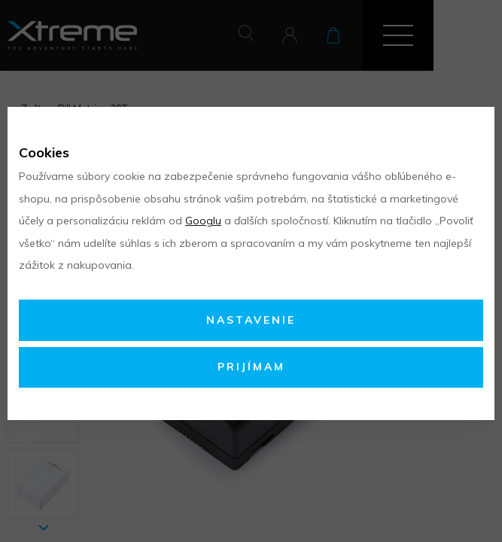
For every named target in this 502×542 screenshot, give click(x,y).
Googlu (203, 220)
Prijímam (251, 366)
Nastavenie (251, 320)
